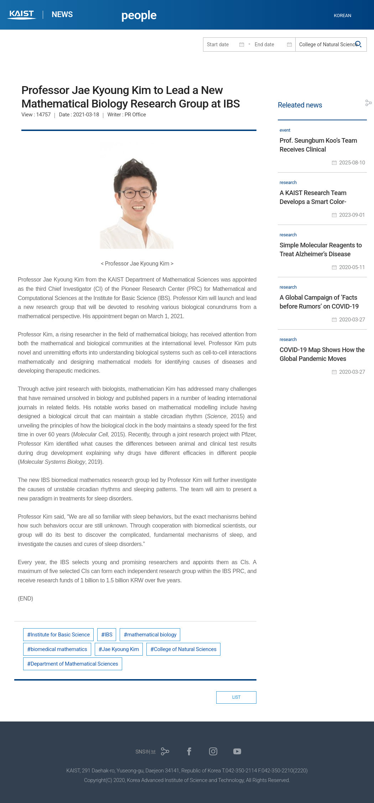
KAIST (22, 16)
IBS (108, 634)
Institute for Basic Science (60, 634)
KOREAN (343, 15)
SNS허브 (145, 752)
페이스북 (189, 751)
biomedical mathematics (59, 649)
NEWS (62, 14)
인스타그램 (213, 751)
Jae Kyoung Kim (120, 649)
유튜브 (237, 751)
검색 (358, 44)
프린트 (352, 103)
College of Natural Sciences (185, 649)
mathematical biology (151, 634)
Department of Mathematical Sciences (74, 664)
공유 (368, 103)
